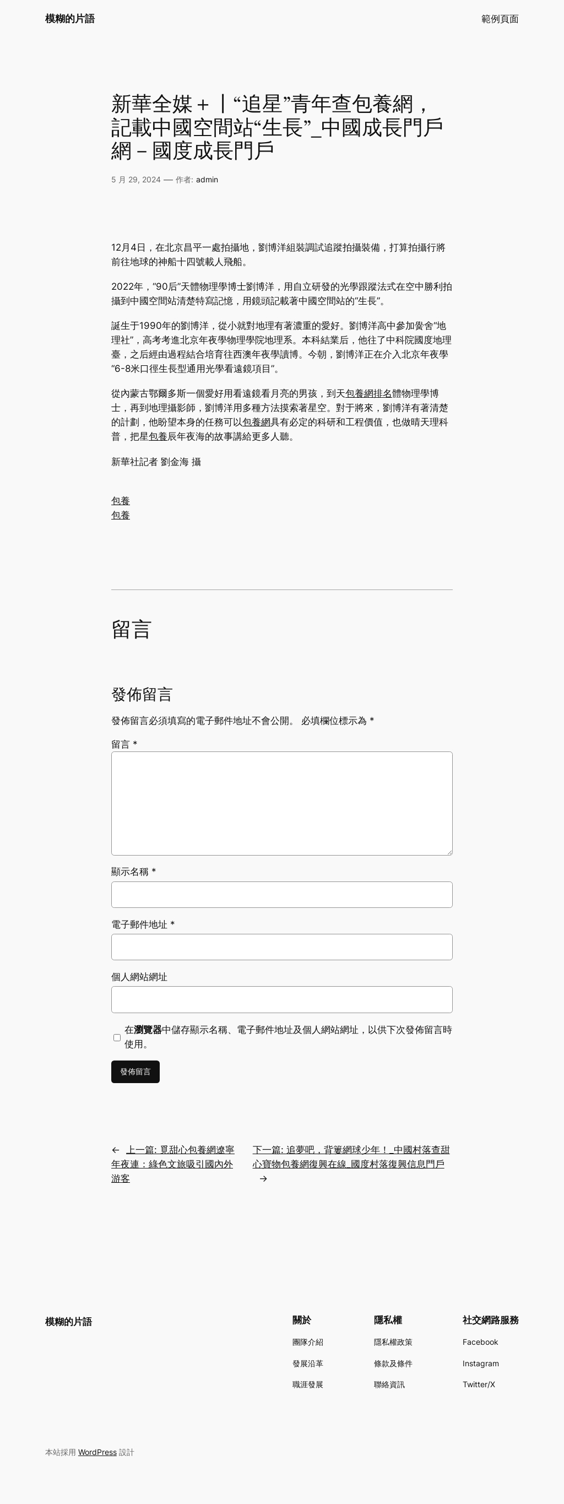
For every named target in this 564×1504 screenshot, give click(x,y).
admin (207, 179)
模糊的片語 (70, 18)
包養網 (256, 422)
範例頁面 (500, 18)
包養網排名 (368, 393)
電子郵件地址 (143, 924)
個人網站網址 (139, 976)
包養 (158, 436)
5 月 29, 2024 (136, 179)
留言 (124, 744)
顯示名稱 (133, 871)
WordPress (97, 1452)
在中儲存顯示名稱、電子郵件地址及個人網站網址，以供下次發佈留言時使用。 (288, 1036)
